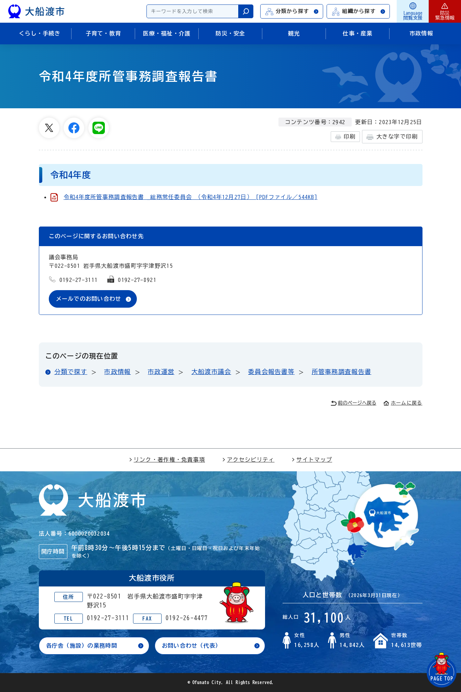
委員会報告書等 (271, 372)
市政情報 (117, 372)
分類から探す (292, 11)
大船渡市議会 (211, 372)
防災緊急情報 (444, 11)
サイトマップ (312, 459)
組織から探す (358, 11)
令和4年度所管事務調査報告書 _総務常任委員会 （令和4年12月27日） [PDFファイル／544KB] (191, 197)
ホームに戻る (402, 402)
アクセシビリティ (248, 459)
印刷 (345, 137)
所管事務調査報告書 (342, 372)
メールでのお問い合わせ (88, 298)
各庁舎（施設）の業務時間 (81, 645)
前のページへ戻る (353, 403)
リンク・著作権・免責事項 (167, 459)
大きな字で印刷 (392, 137)
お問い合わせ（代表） (191, 645)
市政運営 (161, 372)
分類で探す (70, 372)
